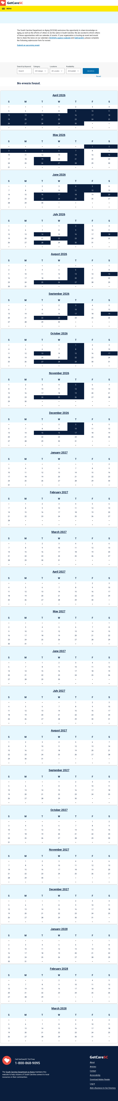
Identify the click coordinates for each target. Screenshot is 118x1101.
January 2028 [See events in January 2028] (59, 929)
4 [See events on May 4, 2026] (25, 151)
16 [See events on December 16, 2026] (59, 433)
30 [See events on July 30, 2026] (76, 243)
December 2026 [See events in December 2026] (59, 412)
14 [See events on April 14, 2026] (42, 115)
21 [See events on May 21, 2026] (76, 159)
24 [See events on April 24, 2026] (92, 119)
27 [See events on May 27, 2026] (59, 163)
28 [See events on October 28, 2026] (59, 362)
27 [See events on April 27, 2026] (26, 123)
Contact (93, 1071)
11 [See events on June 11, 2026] (76, 190)
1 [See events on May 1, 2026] (92, 147)
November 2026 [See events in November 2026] (59, 373)
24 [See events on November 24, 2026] (42, 397)
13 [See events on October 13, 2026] (42, 353)
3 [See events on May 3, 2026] (8, 151)
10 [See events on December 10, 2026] (76, 429)
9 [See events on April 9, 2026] (75, 111)
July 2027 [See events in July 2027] (59, 690)
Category (36, 66)
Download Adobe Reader (100, 1079)
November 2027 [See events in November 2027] (59, 849)
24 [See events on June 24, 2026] (59, 199)
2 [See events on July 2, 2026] (75, 226)
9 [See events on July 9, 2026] (75, 230)
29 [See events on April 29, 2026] (59, 123)
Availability (70, 66)
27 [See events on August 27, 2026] (76, 282)
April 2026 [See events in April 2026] (59, 95)
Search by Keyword (24, 66)
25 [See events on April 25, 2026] (109, 119)
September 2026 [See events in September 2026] (59, 293)
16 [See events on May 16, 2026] (109, 155)
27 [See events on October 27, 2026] (42, 362)
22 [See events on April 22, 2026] (59, 119)
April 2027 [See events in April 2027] (59, 571)
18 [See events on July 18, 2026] (109, 234)
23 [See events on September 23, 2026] (59, 318)
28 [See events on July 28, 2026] (42, 243)
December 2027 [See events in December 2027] (59, 889)
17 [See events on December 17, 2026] (76, 433)
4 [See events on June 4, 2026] (75, 186)
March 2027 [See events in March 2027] (59, 532)
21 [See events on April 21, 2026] (42, 119)
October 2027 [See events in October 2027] (59, 810)
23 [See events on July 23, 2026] (76, 238)
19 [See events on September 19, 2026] (109, 314)
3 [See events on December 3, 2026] (75, 424)
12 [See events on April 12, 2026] (9, 115)
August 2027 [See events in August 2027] (59, 730)
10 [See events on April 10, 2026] (92, 111)
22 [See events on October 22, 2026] (76, 357)
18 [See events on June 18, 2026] (76, 195)
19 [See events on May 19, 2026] (42, 159)
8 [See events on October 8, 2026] (75, 349)
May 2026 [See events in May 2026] (59, 135)
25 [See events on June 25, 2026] (76, 199)
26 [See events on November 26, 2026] (76, 397)
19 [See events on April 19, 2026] (9, 119)
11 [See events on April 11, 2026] (109, 111)
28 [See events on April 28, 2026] (42, 123)
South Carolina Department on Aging (20, 1072)
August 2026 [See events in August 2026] (59, 254)
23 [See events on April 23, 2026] (76, 119)
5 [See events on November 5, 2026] (75, 385)
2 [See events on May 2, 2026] (109, 147)
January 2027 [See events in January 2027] (59, 452)
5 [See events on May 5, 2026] (42, 151)
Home (11, 3)
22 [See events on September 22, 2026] (42, 318)
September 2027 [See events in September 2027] (59, 770)
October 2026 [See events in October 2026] (59, 333)
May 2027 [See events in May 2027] (59, 611)
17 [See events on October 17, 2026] (109, 353)
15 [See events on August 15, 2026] (109, 274)
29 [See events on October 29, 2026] (76, 362)
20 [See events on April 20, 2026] (26, 119)
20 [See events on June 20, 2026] (109, 195)
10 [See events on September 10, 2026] (76, 309)
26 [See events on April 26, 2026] (9, 123)
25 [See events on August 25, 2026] (42, 282)
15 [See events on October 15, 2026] (76, 353)
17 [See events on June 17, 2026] (59, 195)
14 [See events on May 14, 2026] (76, 155)
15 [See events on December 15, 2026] (42, 433)
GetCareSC (79, 38)
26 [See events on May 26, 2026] (42, 163)
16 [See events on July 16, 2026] (76, 234)
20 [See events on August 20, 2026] (76, 278)
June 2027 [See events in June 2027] (59, 651)
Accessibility (95, 1075)
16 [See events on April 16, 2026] (76, 115)
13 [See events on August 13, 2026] (76, 274)
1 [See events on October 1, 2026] (75, 345)
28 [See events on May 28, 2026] (76, 163)
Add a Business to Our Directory (103, 1088)
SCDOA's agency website (60, 38)
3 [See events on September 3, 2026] (75, 305)
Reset (98, 76)
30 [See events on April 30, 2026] (76, 123)
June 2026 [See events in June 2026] (59, 174)
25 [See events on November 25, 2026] (59, 397)
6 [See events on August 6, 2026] (75, 270)
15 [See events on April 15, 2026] (59, 115)
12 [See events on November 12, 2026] (76, 389)
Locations (53, 66)
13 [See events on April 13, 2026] (26, 115)
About (92, 1062)
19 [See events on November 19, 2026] (76, 393)
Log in (92, 1084)
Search (90, 71)
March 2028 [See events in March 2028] (59, 1008)
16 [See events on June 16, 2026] (42, 195)
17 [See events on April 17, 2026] (92, 115)
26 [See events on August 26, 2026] (59, 282)
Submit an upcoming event (28, 45)
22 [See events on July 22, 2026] (59, 238)
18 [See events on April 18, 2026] (109, 115)
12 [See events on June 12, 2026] (92, 190)
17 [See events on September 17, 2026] (76, 314)
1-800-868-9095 (27, 1063)
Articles (93, 1067)
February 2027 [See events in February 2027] (59, 492)
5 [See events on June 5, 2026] (92, 186)
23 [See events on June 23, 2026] (42, 199)
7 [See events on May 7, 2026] (75, 151)
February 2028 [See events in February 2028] (59, 968)
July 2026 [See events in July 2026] (59, 214)
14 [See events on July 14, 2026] (42, 234)
